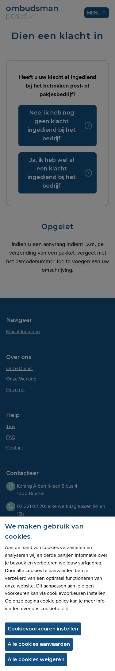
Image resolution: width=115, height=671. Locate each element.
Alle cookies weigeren (36, 659)
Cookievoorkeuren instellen (43, 629)
